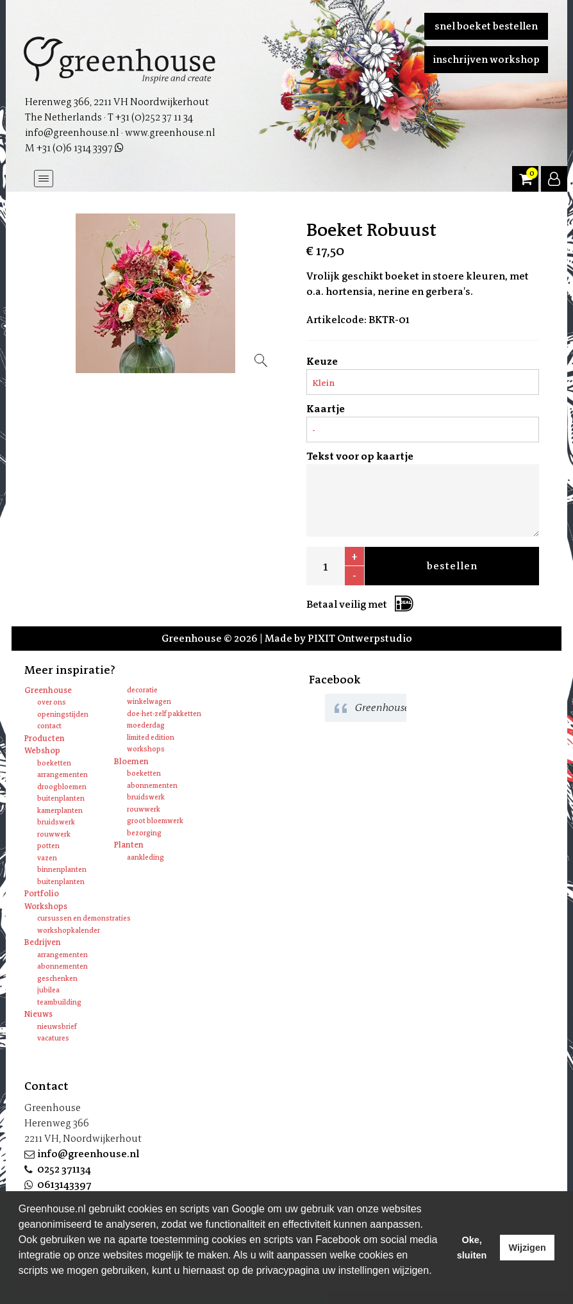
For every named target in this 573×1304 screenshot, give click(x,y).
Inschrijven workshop (486, 59)
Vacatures (53, 1038)
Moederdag (146, 725)
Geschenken (57, 978)
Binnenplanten (62, 869)
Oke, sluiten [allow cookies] (471, 1247)
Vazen (47, 858)
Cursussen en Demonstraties (84, 918)
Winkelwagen (149, 701)
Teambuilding (59, 1002)
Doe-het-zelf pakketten (164, 714)
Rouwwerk (54, 834)
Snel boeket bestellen (486, 26)
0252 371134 (64, 1169)
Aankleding (145, 857)
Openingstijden (62, 714)
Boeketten (54, 763)
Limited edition (150, 737)
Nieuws (38, 1013)
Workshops (146, 749)
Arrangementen (62, 775)
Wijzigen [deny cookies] (526, 1247)
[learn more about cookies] (20, 1287)
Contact (49, 726)
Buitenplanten (61, 798)
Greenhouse (48, 690)
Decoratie (142, 690)
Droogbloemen (62, 787)
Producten (44, 738)
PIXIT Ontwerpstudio (360, 638)
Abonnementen (152, 785)
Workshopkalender (68, 930)
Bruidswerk (56, 822)
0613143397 (64, 1184)
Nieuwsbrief (57, 1027)
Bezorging (144, 833)
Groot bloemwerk (155, 821)
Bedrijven (42, 942)
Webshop (42, 750)
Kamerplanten (60, 810)
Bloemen (131, 761)
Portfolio (41, 893)
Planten (129, 844)
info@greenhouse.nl (88, 1153)
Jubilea (48, 990)
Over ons (51, 702)
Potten (48, 846)
